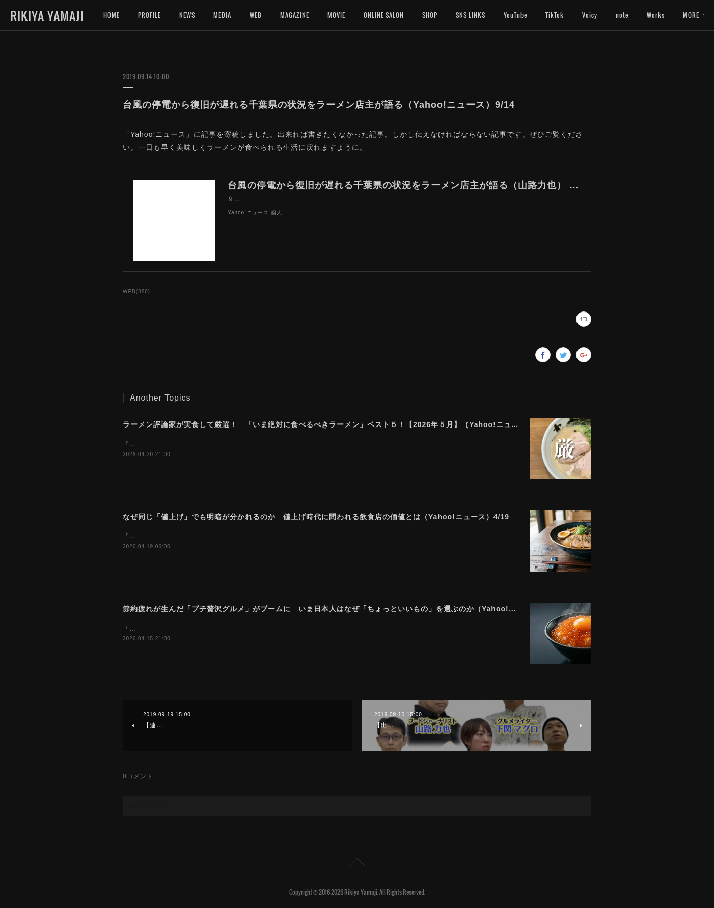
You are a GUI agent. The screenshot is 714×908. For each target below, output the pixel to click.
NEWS (187, 15)
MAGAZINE (294, 15)
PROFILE (149, 15)
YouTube (515, 15)
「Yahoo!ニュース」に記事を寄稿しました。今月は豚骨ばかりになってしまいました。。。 (259, 444)
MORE (655, 15)
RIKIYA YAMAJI (47, 16)
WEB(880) (136, 291)
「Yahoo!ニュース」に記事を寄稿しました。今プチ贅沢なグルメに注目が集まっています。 (259, 628)
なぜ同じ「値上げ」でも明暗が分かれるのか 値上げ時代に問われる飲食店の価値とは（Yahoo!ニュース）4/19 (316, 517)
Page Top (357, 863)
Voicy (589, 15)
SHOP (429, 15)
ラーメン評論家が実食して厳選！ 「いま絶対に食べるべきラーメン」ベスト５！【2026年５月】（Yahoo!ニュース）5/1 (334, 424)
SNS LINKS (470, 15)
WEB (256, 15)
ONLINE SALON (384, 15)
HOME (111, 15)
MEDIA (222, 15)
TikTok (554, 15)
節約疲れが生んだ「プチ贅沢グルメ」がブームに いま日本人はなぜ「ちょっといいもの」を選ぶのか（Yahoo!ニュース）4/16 (343, 609)
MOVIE (336, 15)
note (622, 15)
